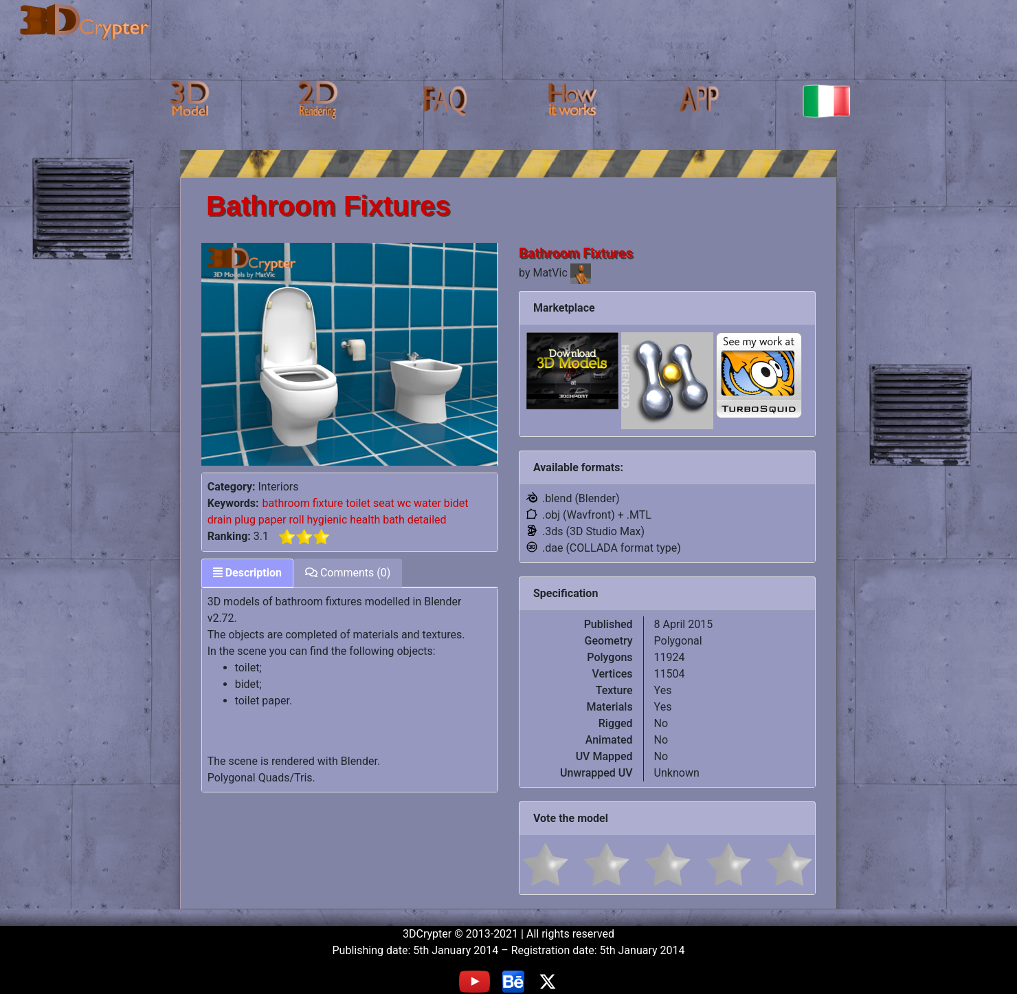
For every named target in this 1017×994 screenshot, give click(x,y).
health (365, 519)
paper (272, 519)
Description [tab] (247, 572)
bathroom (285, 503)
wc (404, 503)
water (427, 503)
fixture (328, 503)
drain (220, 519)
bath (394, 519)
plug (245, 519)
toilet (358, 503)
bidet (456, 503)
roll (296, 519)
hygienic (327, 519)
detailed (427, 519)
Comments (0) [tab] (347, 572)
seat (383, 503)
